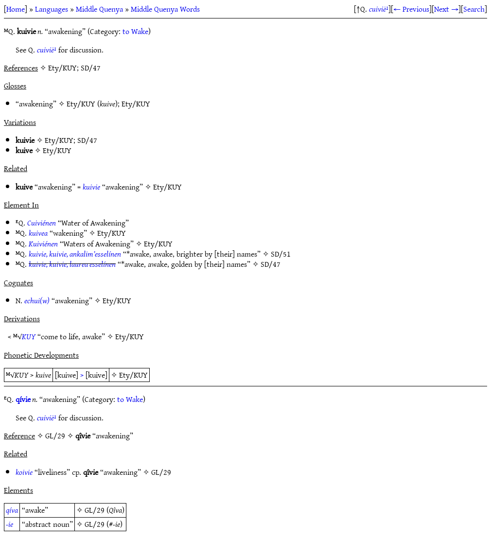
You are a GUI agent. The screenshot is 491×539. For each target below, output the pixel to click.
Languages (51, 9)
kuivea (38, 233)
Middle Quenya (99, 9)
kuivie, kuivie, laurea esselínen (72, 264)
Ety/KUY (81, 103)
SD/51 (281, 254)
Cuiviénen (41, 222)
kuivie (91, 186)
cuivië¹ (378, 9)
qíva (12, 510)
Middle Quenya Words (165, 9)
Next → (446, 9)
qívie (23, 399)
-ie (9, 524)
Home (15, 9)
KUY (28, 336)
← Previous (411, 9)
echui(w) (37, 300)
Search (474, 9)
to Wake (135, 31)
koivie (24, 472)
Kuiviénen (43, 243)
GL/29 (161, 472)
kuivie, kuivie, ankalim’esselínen (75, 254)
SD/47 (87, 140)
